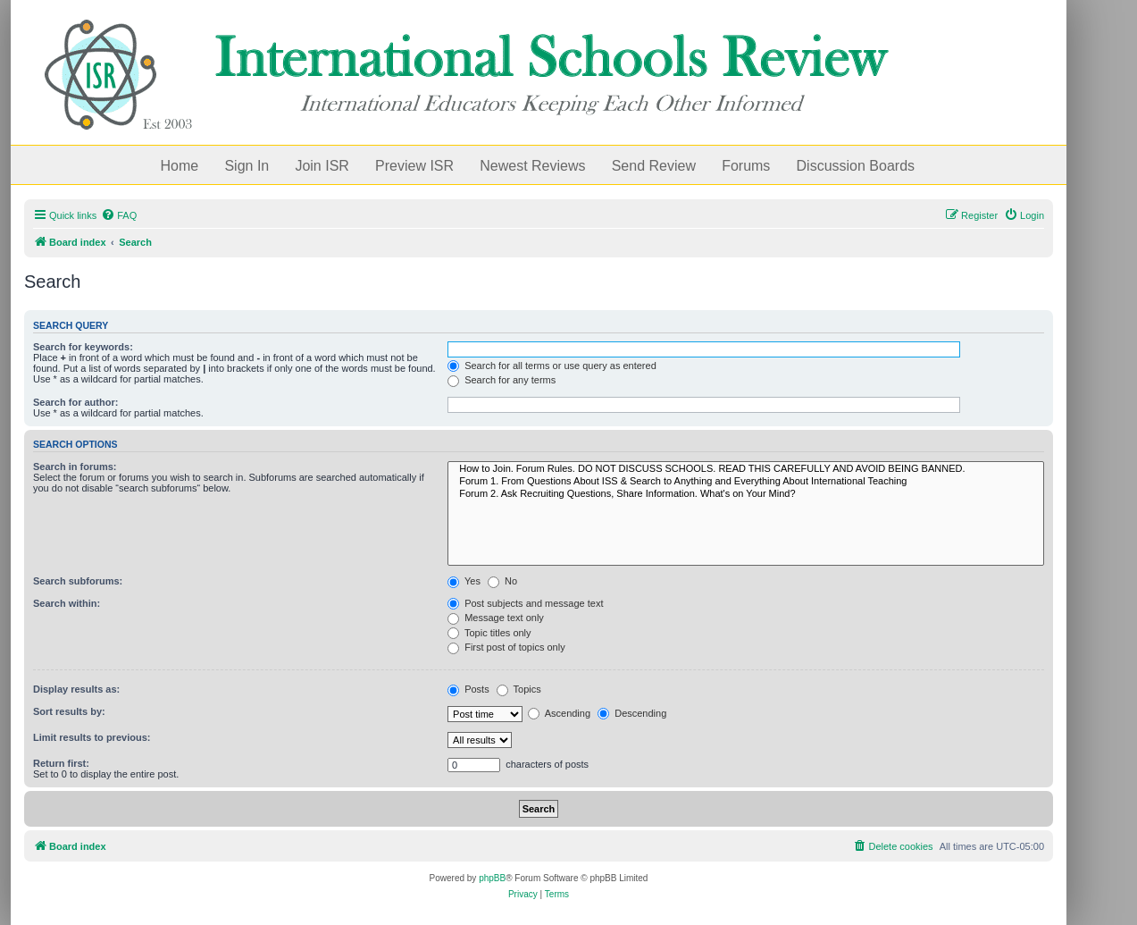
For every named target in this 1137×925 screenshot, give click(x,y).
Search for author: (75, 402)
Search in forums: (75, 466)
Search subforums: (77, 581)
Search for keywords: (83, 346)
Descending (632, 713)
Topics (519, 689)
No (502, 581)
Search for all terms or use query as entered (551, 365)
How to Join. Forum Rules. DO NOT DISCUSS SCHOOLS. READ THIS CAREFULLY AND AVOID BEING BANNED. (745, 469)
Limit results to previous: (91, 737)
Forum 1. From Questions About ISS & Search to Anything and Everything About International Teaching (745, 481)
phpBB (492, 878)
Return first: (61, 763)
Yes (464, 581)
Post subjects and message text (525, 603)
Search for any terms (501, 379)
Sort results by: (69, 711)
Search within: (66, 603)
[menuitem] (119, 215)
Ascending (559, 713)
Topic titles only (489, 632)
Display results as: (76, 689)
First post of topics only (506, 647)
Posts (468, 689)
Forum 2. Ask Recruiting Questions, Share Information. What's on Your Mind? (745, 494)
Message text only (495, 617)
